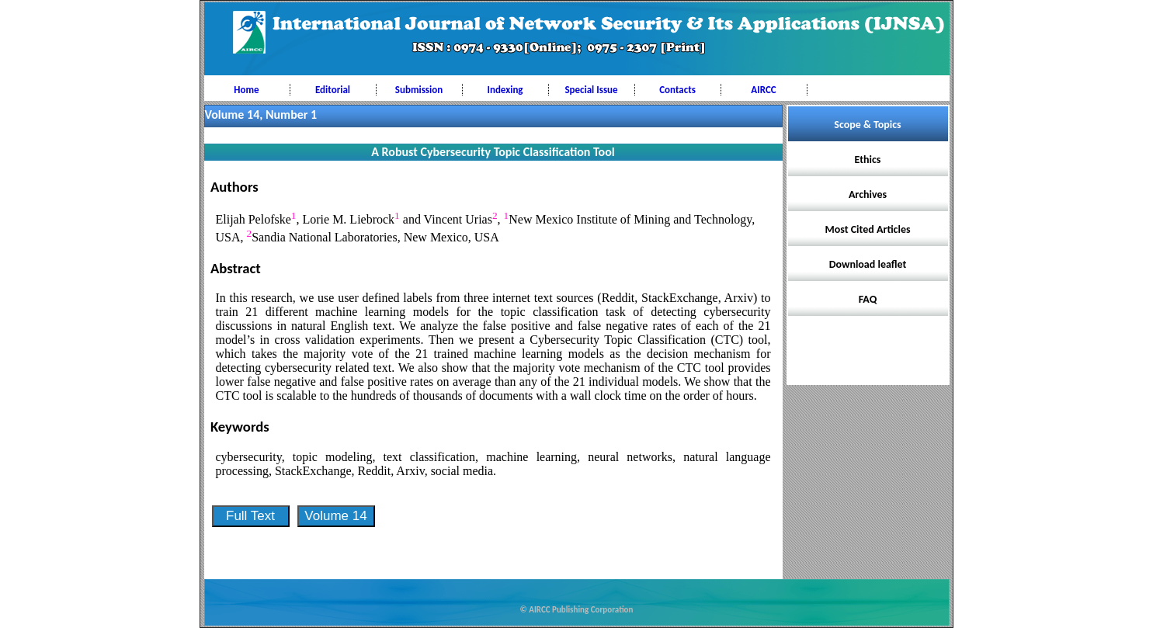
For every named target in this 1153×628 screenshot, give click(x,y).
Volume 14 (335, 515)
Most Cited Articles (867, 229)
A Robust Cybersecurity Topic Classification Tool (492, 151)
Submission (419, 89)
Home (246, 89)
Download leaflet (868, 264)
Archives (868, 194)
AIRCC (763, 89)
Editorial (332, 89)
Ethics (868, 159)
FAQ (868, 299)
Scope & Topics (867, 124)
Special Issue (590, 89)
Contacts (677, 89)
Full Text (250, 515)
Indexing (505, 89)
